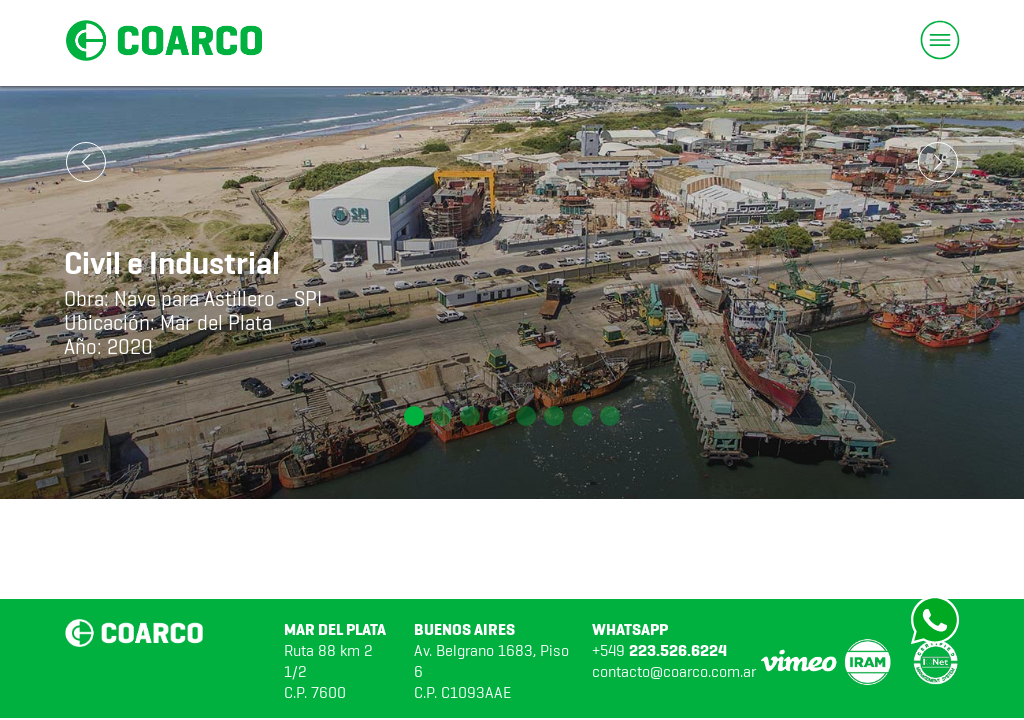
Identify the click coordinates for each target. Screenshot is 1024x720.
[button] (414, 416)
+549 (659, 650)
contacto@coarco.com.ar (674, 671)
